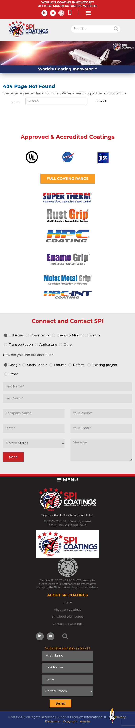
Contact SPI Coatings (67, 624)
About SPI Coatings (67, 609)
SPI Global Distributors (67, 616)
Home (67, 602)
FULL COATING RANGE (68, 179)
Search (15, 102)
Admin (85, 721)
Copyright (70, 721)
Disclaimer (53, 721)
